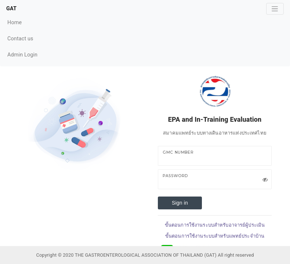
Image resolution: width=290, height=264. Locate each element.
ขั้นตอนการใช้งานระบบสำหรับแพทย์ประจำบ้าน (214, 236)
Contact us (22, 38)
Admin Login (22, 55)
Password (175, 175)
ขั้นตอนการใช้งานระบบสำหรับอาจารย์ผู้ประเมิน (215, 225)
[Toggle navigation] (275, 9)
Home (22, 22)
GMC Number (178, 152)
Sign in (180, 203)
